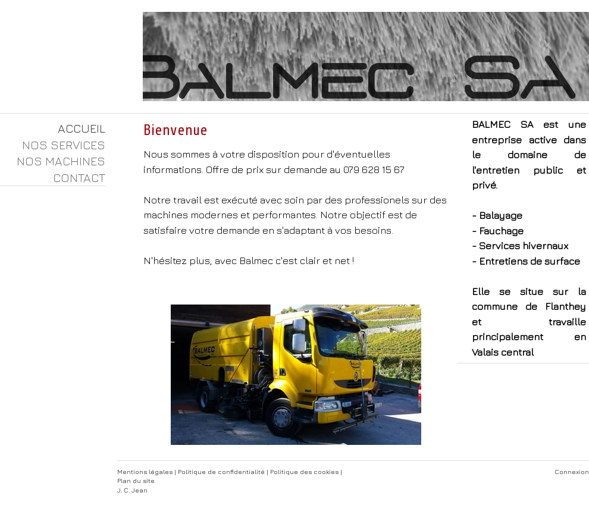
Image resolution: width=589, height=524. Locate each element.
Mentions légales (145, 471)
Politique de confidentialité (221, 471)
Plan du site (136, 480)
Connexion (571, 471)
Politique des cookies (304, 471)
